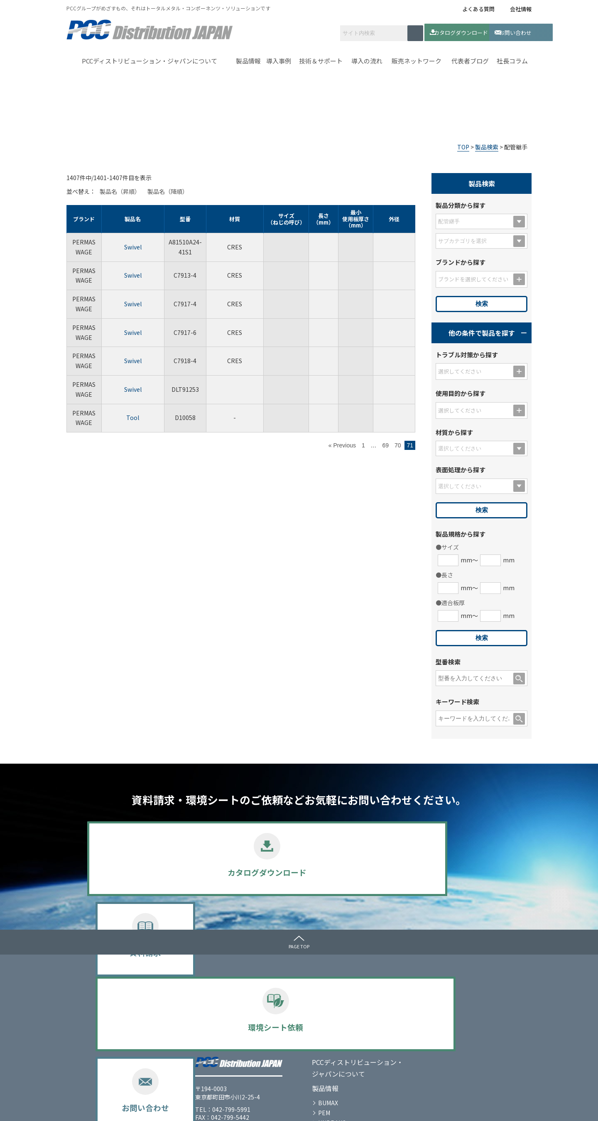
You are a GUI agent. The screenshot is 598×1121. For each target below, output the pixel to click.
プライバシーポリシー (112, 1107)
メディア (447, 979)
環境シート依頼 (353, 872)
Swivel (133, 245)
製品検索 (486, 145)
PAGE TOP (299, 944)
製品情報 (248, 59)
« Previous (342, 444)
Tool (132, 416)
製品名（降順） (167, 190)
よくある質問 (478, 9)
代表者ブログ (470, 59)
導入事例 (278, 59)
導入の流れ (366, 59)
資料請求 (245, 872)
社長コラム (512, 59)
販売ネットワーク (416, 59)
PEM (216, 1029)
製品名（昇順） (120, 190)
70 (398, 444)
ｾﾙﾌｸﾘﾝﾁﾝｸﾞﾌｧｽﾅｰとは (363, 979)
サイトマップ (170, 1107)
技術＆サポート (321, 59)
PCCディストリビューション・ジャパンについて (149, 59)
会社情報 (521, 9)
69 (385, 444)
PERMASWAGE (230, 1049)
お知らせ (447, 994)
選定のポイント (230, 1069)
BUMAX (220, 1020)
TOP (463, 145)
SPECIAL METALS (233, 1059)
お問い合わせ (488, 31)
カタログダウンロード (423, 31)
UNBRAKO (224, 1039)
